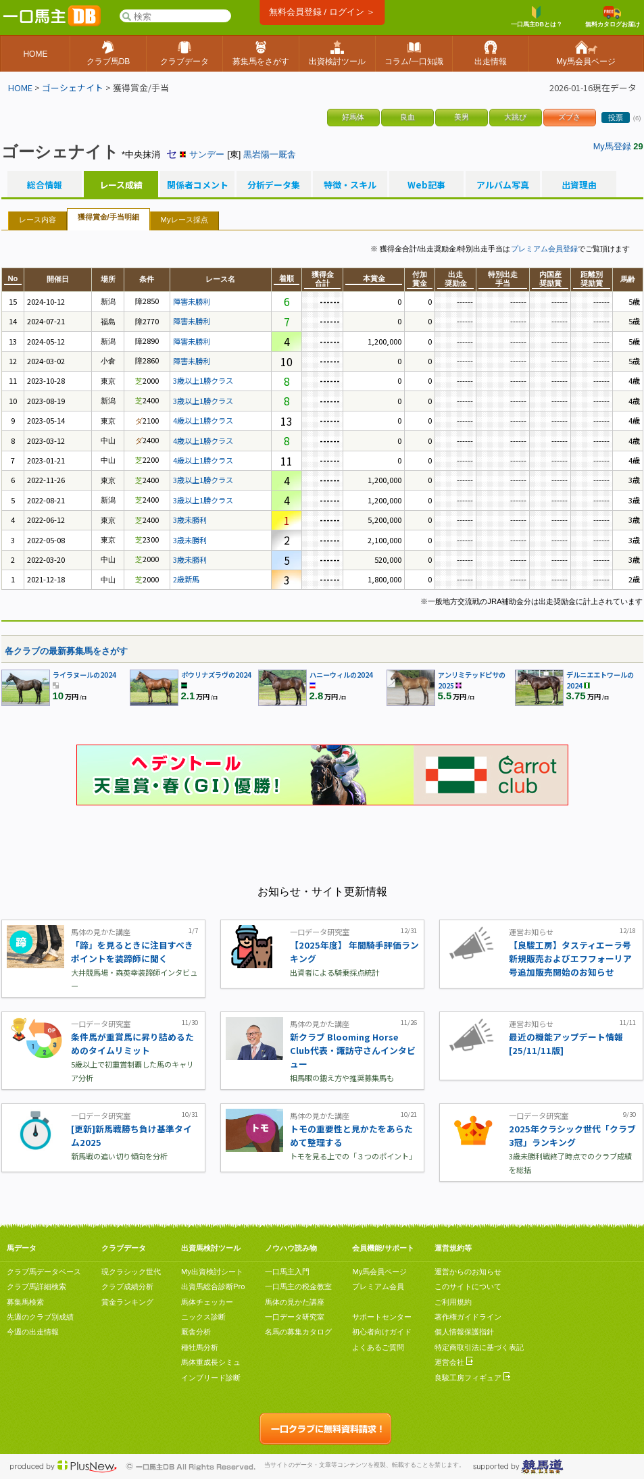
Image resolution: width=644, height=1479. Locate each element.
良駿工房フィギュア (472, 1378)
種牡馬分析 (199, 1347)
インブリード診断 (211, 1378)
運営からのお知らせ (468, 1272)
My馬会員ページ (379, 1272)
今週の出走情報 (33, 1332)
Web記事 (426, 185)
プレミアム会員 (378, 1286)
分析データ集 (273, 185)
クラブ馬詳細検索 (36, 1286)
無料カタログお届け (612, 17)
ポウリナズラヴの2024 (216, 675)
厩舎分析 (196, 1332)
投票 (615, 118)
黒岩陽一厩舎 (269, 154)
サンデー (206, 154)
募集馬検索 (25, 1302)
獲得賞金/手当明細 (108, 217)
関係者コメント (197, 185)
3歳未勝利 (190, 519)
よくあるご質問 (378, 1347)
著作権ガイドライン (468, 1317)
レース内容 (37, 220)
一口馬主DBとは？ (536, 17)
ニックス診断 (203, 1317)
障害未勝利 (191, 301)
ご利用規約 (453, 1302)
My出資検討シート (212, 1272)
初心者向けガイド (382, 1332)
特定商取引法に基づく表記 (479, 1347)
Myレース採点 (184, 220)
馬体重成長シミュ (211, 1362)
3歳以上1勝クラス (203, 380)
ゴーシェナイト (72, 87)
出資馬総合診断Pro (213, 1286)
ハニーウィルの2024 (341, 675)
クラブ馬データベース (44, 1272)
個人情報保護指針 (464, 1332)
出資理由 (579, 185)
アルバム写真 (502, 185)
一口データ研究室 (294, 1317)
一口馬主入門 (287, 1272)
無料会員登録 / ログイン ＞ (322, 12)
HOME (20, 87)
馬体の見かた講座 (294, 1302)
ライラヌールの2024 (84, 675)
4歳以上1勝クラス (203, 420)
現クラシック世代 (131, 1272)
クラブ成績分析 (127, 1286)
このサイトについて (468, 1286)
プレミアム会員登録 (544, 249)
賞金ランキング (127, 1302)
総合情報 (44, 185)
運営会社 (454, 1362)
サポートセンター (382, 1317)
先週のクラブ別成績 (40, 1317)
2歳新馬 (186, 579)
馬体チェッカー (207, 1302)
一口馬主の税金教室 (298, 1286)
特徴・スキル (350, 185)
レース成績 (121, 185)
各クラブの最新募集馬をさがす (66, 651)
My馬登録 (612, 146)
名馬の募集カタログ (298, 1332)
